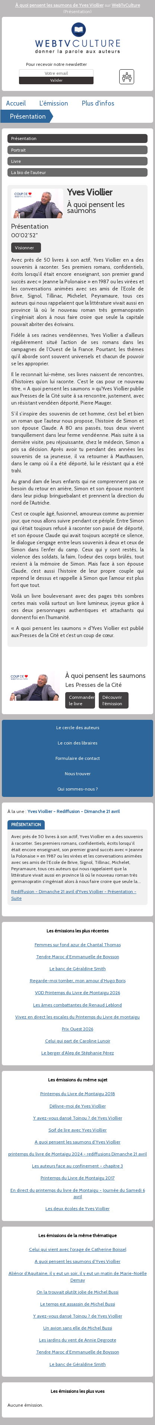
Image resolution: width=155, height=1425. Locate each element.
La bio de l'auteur (28, 172)
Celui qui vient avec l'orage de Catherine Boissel (77, 1249)
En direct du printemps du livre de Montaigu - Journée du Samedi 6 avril (77, 1193)
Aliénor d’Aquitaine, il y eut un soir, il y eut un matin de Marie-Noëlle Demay (78, 1276)
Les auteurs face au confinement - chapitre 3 (77, 1166)
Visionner (24, 247)
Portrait (18, 150)
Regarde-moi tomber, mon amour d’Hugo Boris (78, 980)
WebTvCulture (126, 5)
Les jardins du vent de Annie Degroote (77, 1340)
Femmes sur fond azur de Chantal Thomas (78, 944)
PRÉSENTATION (26, 824)
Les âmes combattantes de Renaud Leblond (77, 1005)
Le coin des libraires (77, 743)
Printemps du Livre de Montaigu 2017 (78, 1178)
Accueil (16, 103)
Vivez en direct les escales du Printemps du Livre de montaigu (77, 1017)
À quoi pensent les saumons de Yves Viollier (59, 5)
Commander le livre (82, 700)
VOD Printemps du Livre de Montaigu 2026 (77, 992)
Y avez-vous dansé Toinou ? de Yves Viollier (77, 1118)
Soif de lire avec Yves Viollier (77, 1130)
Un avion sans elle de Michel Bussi (77, 1328)
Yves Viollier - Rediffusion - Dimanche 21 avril (74, 811)
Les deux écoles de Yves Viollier (77, 1208)
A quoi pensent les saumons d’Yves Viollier (77, 1142)
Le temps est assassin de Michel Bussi (77, 1304)
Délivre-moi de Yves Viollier (78, 1106)
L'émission (53, 103)
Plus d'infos (98, 103)
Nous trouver (78, 773)
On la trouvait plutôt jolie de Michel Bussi (77, 1292)
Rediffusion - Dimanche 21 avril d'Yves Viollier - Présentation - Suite (73, 895)
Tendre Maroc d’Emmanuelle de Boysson (77, 956)
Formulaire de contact (78, 758)
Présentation (77, 11)
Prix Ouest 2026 (77, 1029)
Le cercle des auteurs (77, 727)
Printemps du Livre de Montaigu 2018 (77, 1093)
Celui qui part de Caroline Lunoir (77, 1041)
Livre (16, 161)
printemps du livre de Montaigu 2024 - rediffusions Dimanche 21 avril (77, 1154)
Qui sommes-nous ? (77, 789)
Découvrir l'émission (112, 700)
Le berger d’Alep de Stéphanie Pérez (77, 1053)
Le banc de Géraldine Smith (78, 968)
